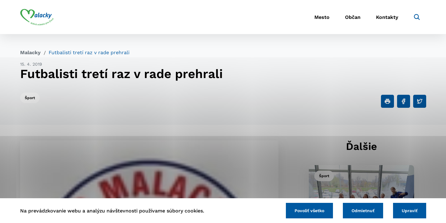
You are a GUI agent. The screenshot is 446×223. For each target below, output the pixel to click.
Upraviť (410, 210)
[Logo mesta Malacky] (37, 17)
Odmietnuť (363, 210)
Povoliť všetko (309, 210)
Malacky (30, 52)
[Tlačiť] (387, 101)
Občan (353, 17)
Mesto (322, 17)
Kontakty (387, 17)
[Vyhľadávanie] (417, 17)
